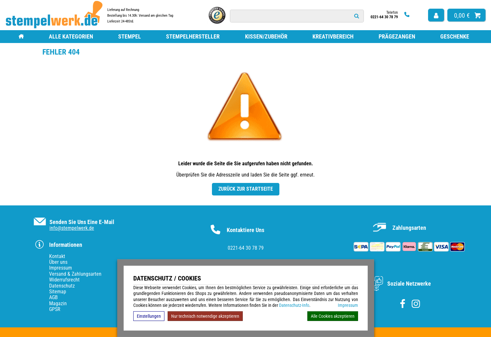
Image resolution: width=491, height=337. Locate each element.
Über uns (58, 262)
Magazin (58, 303)
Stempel (129, 36)
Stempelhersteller (193, 36)
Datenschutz (62, 286)
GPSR (54, 309)
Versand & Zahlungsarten (75, 274)
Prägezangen (397, 36)
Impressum (348, 305)
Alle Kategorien (71, 36)
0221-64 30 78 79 (246, 248)
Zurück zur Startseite (245, 189)
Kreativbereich (333, 36)
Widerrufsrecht (64, 280)
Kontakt (57, 256)
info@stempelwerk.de (71, 228)
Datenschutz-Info (294, 305)
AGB (53, 297)
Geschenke (454, 36)
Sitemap (57, 292)
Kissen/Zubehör (266, 36)
